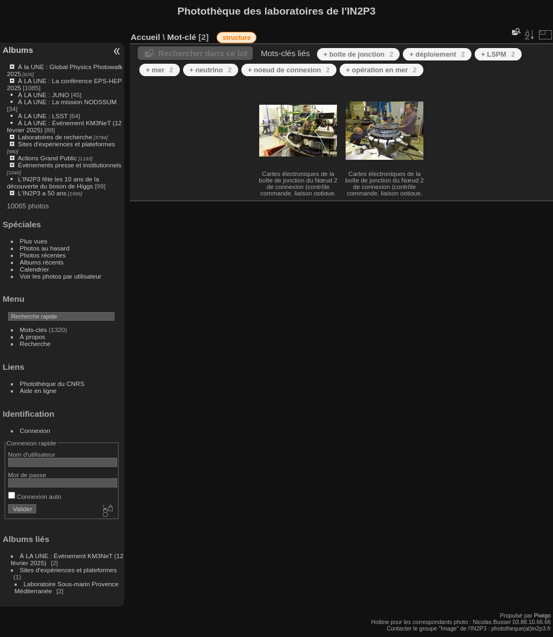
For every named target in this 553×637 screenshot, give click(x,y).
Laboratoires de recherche (55, 136)
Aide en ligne (38, 390)
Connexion (35, 430)
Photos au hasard (45, 248)
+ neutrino (211, 70)
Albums (18, 50)
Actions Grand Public (47, 157)
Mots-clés (33, 329)
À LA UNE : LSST (43, 115)
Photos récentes (43, 255)
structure (236, 38)
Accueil (145, 37)
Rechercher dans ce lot (202, 53)
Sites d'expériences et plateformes (66, 143)
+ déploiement (437, 54)
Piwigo (542, 615)
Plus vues (34, 241)
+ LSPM (498, 54)
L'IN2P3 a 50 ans (42, 192)
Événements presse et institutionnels (70, 164)
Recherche (35, 343)
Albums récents (42, 262)
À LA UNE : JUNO (44, 94)
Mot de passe (27, 474)
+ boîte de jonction (358, 54)
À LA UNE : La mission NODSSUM (67, 101)
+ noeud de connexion (289, 70)
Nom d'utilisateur (31, 454)
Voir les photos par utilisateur (61, 276)
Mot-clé (181, 37)
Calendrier (34, 269)
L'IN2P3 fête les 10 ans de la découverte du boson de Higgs (53, 182)
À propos (32, 336)
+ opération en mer (381, 70)
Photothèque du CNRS (52, 383)
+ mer (159, 70)
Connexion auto (35, 496)
